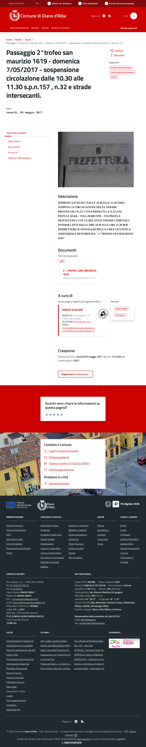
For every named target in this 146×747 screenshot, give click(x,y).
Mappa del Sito (13, 709)
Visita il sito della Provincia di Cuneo (57, 650)
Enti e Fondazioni (14, 543)
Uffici (8, 534)
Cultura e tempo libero (50, 553)
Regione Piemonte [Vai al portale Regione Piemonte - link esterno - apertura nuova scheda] (16, 3)
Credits (9, 696)
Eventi (123, 525)
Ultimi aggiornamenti (16, 700)
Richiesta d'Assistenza (16, 668)
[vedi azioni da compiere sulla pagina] (117, 55)
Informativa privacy (15, 682)
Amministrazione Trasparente (20, 641)
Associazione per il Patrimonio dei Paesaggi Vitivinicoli (65, 654)
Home (9, 39)
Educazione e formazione (52, 557)
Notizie (101, 525)
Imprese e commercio (78, 525)
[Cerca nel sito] (133, 15)
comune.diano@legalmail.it (25, 599)
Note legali (11, 686)
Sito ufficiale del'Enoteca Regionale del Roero (95, 641)
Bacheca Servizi (13, 673)
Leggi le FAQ (12, 654)
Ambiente (45, 530)
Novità (18, 39)
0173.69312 (16, 589)
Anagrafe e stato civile (51, 534)
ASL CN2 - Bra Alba (83, 645)
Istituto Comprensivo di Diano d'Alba (91, 664)
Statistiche (11, 705)
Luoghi (123, 530)
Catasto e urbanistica (50, 548)
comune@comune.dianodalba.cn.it (78, 331)
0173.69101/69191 (19, 585)
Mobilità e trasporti (77, 530)
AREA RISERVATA (71, 742)
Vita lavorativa (75, 557)
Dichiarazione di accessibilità (19, 645)
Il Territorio (125, 534)
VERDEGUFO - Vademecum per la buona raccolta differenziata (103, 659)
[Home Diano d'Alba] (39, 16)
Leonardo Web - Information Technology (93, 668)
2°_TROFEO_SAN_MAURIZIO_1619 (80, 272)
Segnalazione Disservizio (17, 664)
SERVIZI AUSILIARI (72, 310)
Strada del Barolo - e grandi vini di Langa (59, 664)
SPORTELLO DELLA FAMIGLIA (88, 654)
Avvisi (28, 39)
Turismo (72, 553)
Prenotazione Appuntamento (20, 659)
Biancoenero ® (84, 739)
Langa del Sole (47, 659)
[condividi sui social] (116, 50)
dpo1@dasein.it (88, 619)
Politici (9, 553)
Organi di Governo (14, 525)
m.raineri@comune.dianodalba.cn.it (78, 328)
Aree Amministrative (16, 530)
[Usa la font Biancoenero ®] (59, 3)
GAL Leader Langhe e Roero (53, 641)
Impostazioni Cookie (15, 691)
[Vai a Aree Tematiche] (88, 3)
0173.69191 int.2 (82, 321)
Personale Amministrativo (18, 548)
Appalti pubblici (47, 539)
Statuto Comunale (15, 677)
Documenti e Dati (14, 539)
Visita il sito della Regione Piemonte (57, 645)
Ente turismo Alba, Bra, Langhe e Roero (59, 668)
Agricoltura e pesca (49, 525)
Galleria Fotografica (129, 539)
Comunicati (103, 539)
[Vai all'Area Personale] (119, 3)
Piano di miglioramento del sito (20, 650)
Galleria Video (126, 543)
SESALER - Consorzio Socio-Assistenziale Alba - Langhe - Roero (104, 650)
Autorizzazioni (47, 543)
